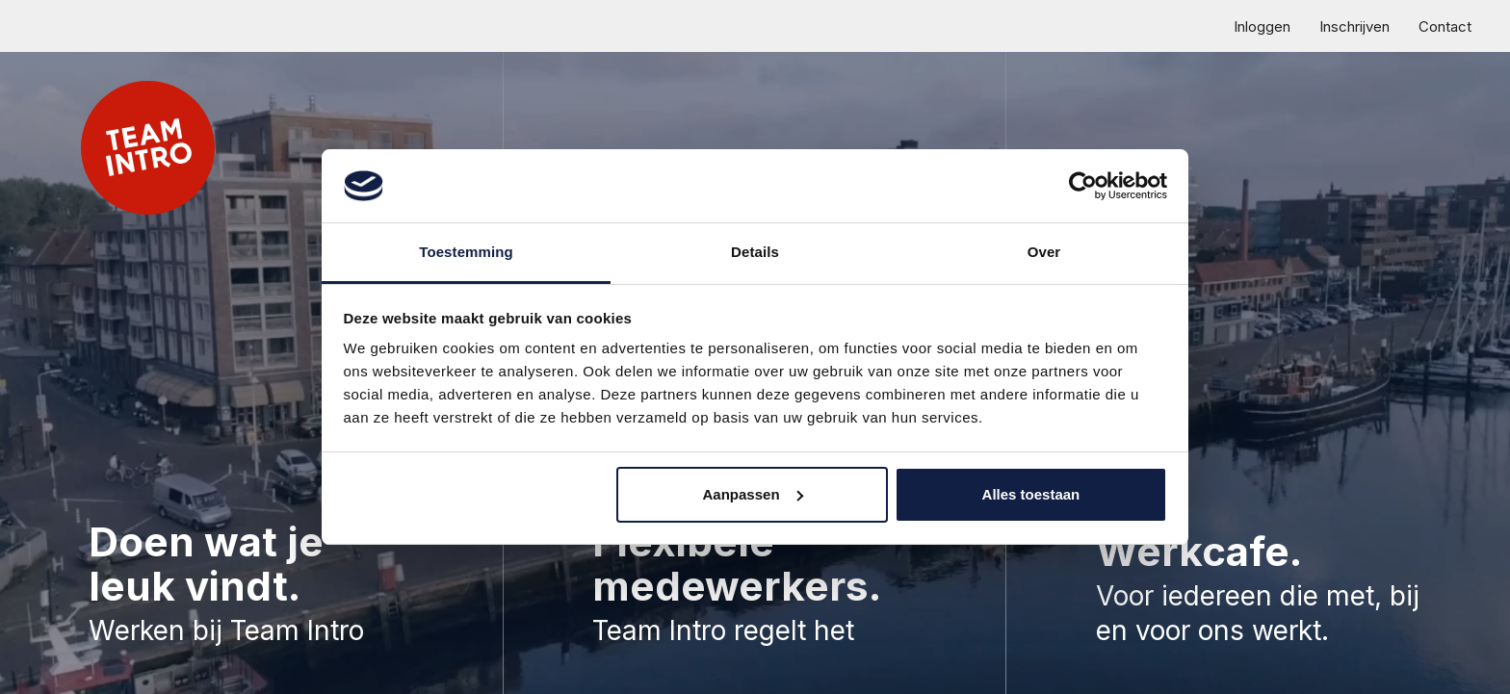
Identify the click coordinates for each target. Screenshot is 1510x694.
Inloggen (1262, 26)
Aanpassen (753, 494)
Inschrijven (1354, 26)
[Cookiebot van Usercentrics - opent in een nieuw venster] (1083, 185)
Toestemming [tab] (466, 252)
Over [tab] (1044, 252)
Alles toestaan (1031, 494)
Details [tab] (755, 252)
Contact (1445, 26)
